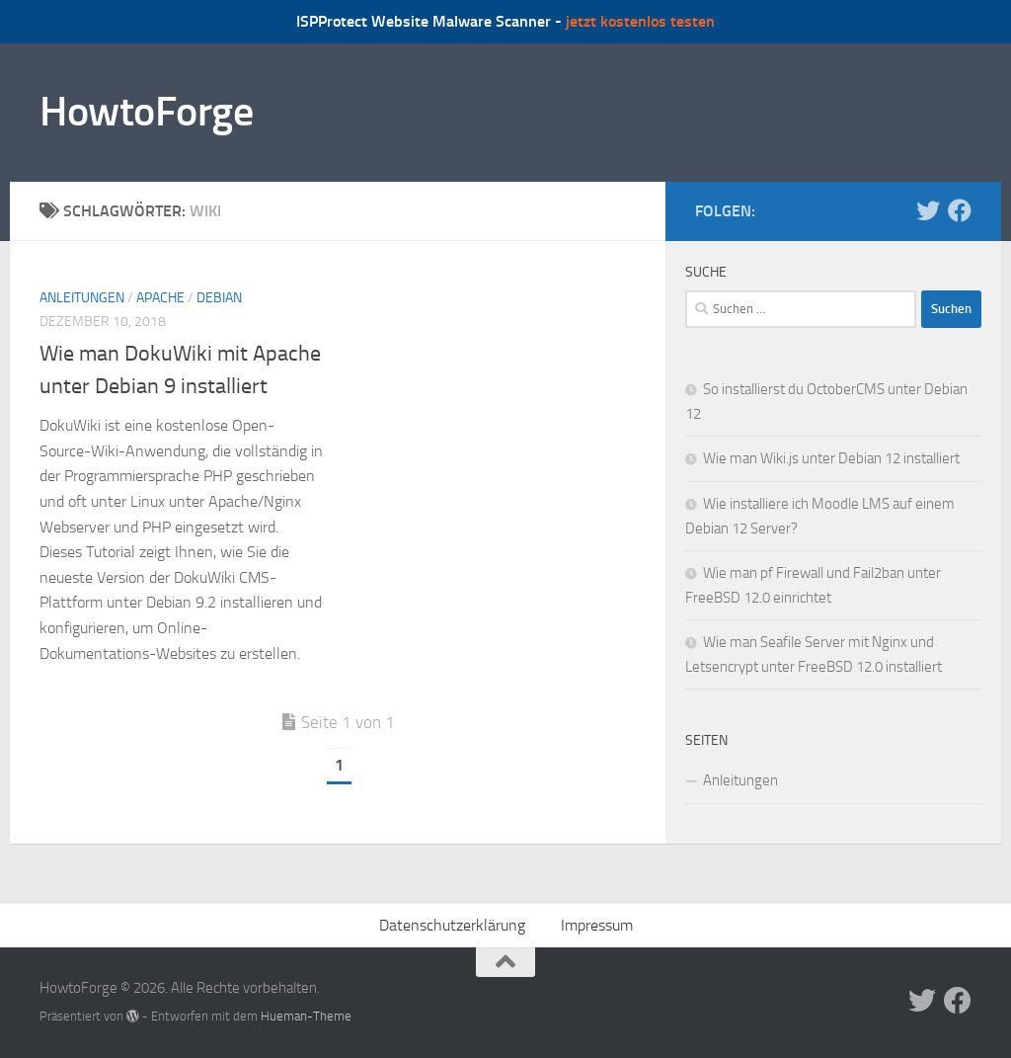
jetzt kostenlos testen (640, 21)
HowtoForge (146, 111)
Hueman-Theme (306, 1016)
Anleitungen (81, 297)
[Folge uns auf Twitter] (928, 210)
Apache (160, 297)
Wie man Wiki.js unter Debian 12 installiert (831, 458)
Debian (219, 297)
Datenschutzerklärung (452, 925)
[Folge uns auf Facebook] (960, 210)
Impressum (597, 925)
